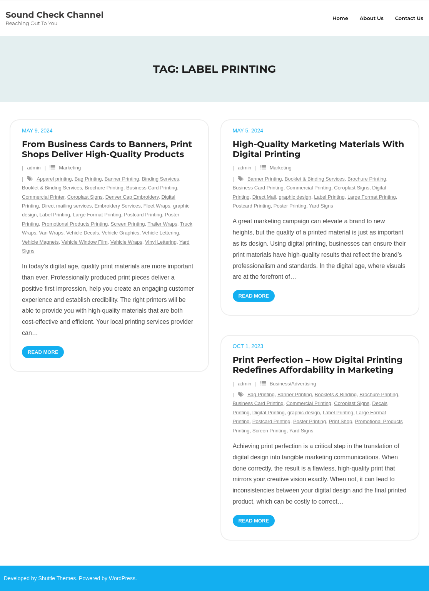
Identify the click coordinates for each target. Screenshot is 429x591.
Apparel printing (54, 179)
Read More (43, 352)
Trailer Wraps (162, 224)
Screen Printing (128, 224)
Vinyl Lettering (161, 242)
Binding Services (160, 179)
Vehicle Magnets (40, 242)
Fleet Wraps (157, 206)
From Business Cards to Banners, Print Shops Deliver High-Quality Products (107, 149)
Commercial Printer (43, 197)
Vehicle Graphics (120, 233)
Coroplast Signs (85, 197)
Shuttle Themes (57, 578)
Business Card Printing (151, 188)
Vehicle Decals (82, 233)
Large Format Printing (97, 215)
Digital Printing (268, 412)
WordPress (122, 578)
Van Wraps (51, 233)
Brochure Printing (104, 188)
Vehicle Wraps (126, 242)
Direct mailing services (67, 206)
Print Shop (340, 421)
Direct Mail (264, 197)
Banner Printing (122, 179)
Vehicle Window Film (85, 242)
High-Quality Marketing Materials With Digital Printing (318, 149)
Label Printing (55, 215)
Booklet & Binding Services (52, 188)
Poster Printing (290, 206)
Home (340, 18)
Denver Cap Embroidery (132, 197)
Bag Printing (88, 179)
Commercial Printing (308, 188)
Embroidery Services (118, 206)
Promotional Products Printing (75, 224)
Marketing (70, 168)
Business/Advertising (293, 384)
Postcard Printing (143, 215)
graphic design (295, 197)
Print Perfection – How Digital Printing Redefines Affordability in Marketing (318, 365)
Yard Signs (321, 206)
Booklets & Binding (336, 394)
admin (33, 168)
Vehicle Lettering (160, 233)
